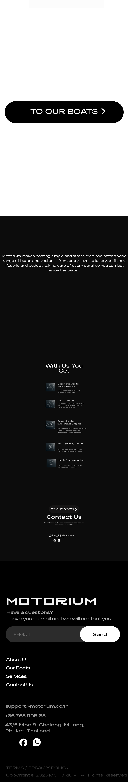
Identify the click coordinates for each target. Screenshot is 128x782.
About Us (17, 659)
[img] (103, 111)
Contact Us (19, 684)
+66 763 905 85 (25, 715)
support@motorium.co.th (36, 706)
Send (100, 634)
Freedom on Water (64, 64)
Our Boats (18, 667)
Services (16, 676)
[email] (43, 634)
